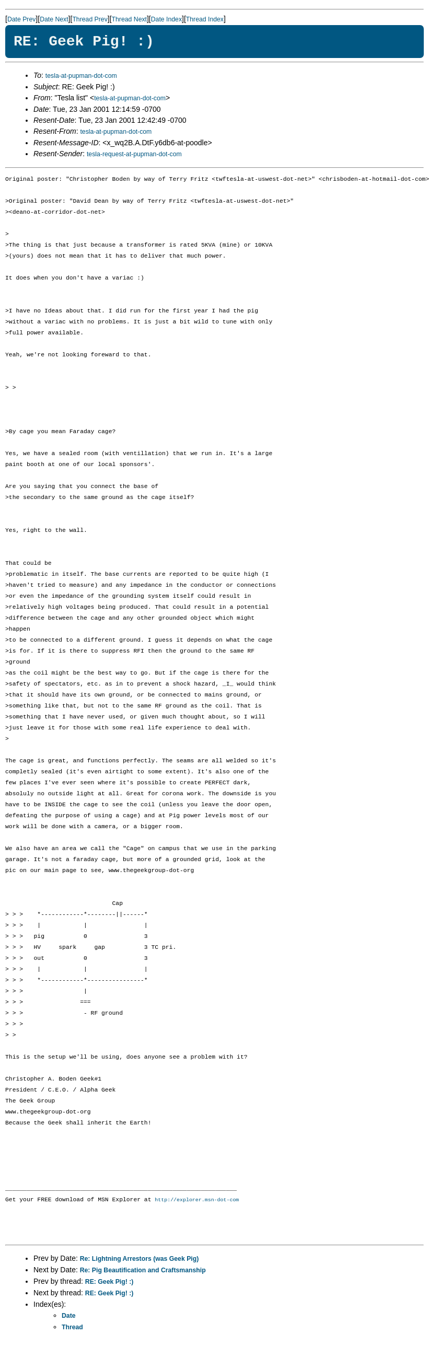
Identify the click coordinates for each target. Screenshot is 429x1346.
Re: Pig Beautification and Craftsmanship (143, 1270)
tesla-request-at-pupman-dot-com (134, 154)
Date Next (54, 19)
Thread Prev (89, 19)
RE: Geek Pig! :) (109, 1282)
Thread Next (129, 19)
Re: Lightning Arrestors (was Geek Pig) (139, 1259)
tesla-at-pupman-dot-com (81, 75)
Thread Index (205, 19)
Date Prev (21, 19)
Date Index (166, 19)
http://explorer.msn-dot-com (197, 1200)
